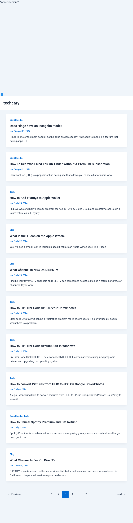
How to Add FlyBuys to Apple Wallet (35, 198)
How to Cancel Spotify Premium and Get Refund (43, 422)
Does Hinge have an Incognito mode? (36, 126)
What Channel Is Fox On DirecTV (32, 460)
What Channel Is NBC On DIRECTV (34, 270)
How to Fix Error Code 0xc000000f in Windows (42, 346)
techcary (11, 103)
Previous (14, 494)
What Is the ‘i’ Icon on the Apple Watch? (37, 236)
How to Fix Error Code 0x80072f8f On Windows (43, 308)
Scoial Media (16, 120)
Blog (12, 230)
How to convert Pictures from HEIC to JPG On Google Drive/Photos (57, 384)
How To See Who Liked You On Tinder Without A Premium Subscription (60, 164)
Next (121, 494)
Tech (12, 192)
